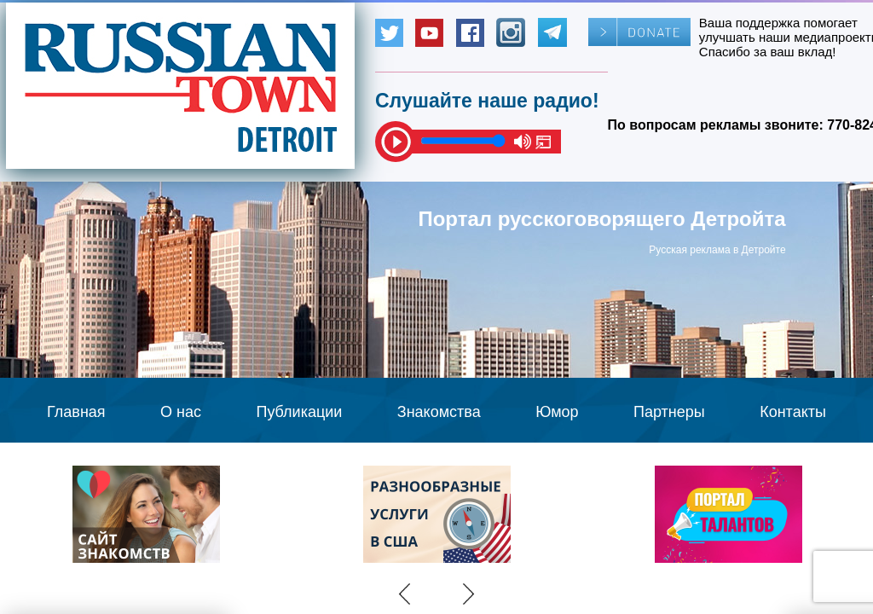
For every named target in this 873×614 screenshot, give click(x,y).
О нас (180, 411)
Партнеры (669, 411)
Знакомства (439, 411)
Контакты (793, 411)
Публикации (299, 411)
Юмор (556, 411)
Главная (76, 411)
